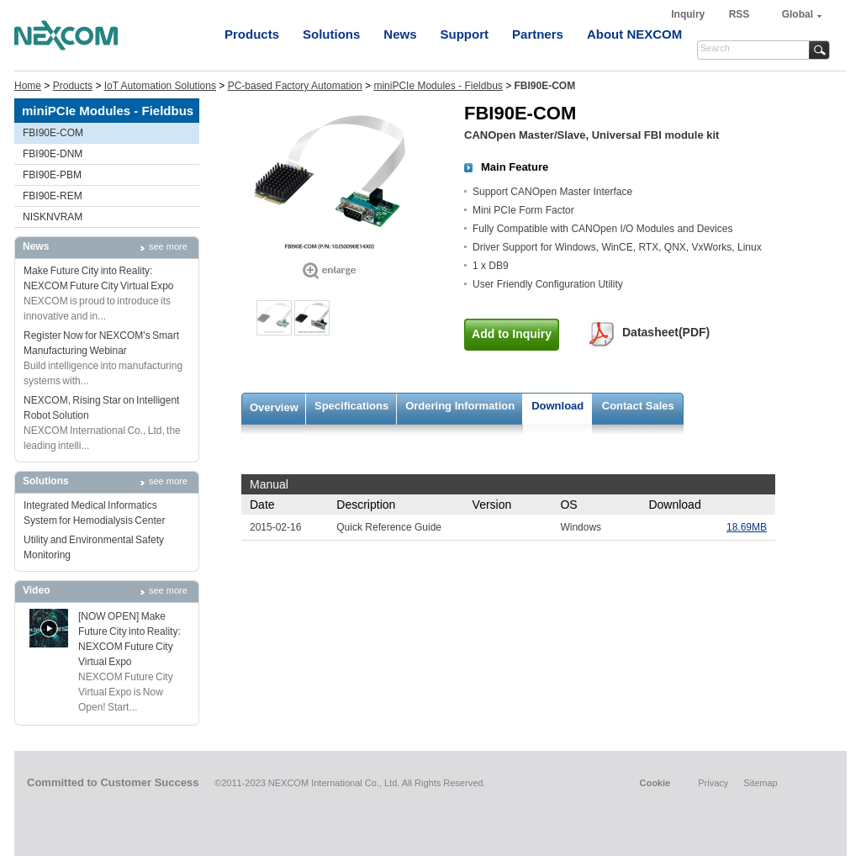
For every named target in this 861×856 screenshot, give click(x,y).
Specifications (351, 405)
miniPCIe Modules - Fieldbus (437, 86)
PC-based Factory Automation (295, 86)
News (399, 34)
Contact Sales (638, 405)
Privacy (713, 783)
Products (251, 34)
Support (465, 34)
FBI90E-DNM (52, 154)
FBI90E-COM (53, 133)
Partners (537, 34)
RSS (739, 14)
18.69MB (746, 527)
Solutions (331, 34)
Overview (274, 407)
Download (557, 405)
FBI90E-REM (52, 196)
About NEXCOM (634, 34)
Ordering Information (460, 405)
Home (27, 86)
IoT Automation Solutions (160, 86)
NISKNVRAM (52, 217)
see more (168, 246)
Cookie (654, 783)
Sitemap (760, 783)
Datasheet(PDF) (666, 332)
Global (797, 14)
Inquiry (689, 14)
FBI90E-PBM (52, 175)
